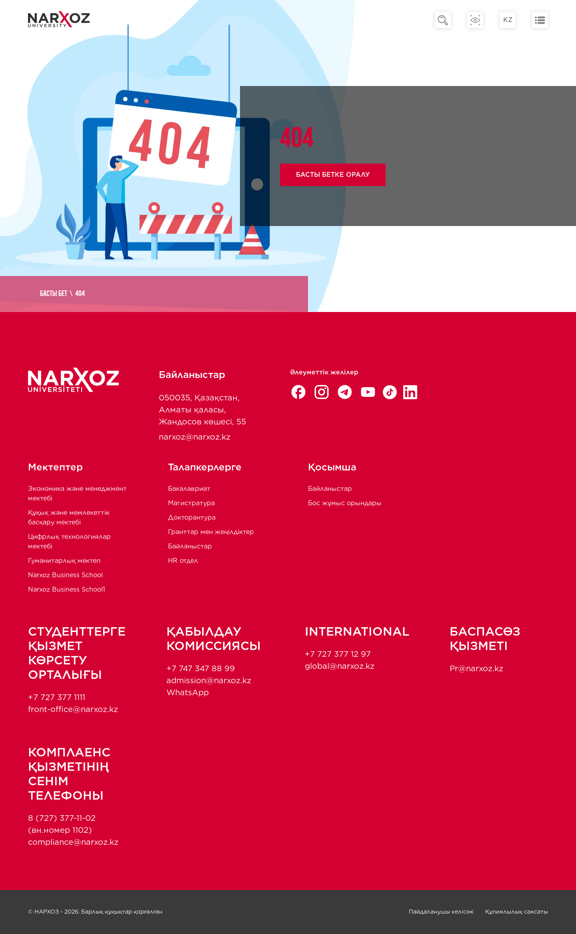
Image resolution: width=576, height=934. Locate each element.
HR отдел (183, 560)
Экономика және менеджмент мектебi (77, 493)
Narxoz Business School (65, 575)
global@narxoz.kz (339, 666)
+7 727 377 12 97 (338, 654)
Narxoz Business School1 (66, 589)
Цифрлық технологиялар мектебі (69, 541)
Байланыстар (190, 546)
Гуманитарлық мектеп (64, 560)
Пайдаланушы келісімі (441, 911)
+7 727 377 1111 (56, 697)
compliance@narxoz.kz (73, 842)
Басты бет (53, 294)
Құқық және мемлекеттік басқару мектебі (69, 517)
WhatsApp (187, 692)
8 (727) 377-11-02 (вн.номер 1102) (62, 824)
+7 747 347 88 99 (200, 668)
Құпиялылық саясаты (516, 911)
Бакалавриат (189, 488)
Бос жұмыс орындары (345, 503)
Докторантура (192, 517)
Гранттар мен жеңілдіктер (211, 532)
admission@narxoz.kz (208, 680)
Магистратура (191, 503)
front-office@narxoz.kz (73, 709)
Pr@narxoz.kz (476, 668)
